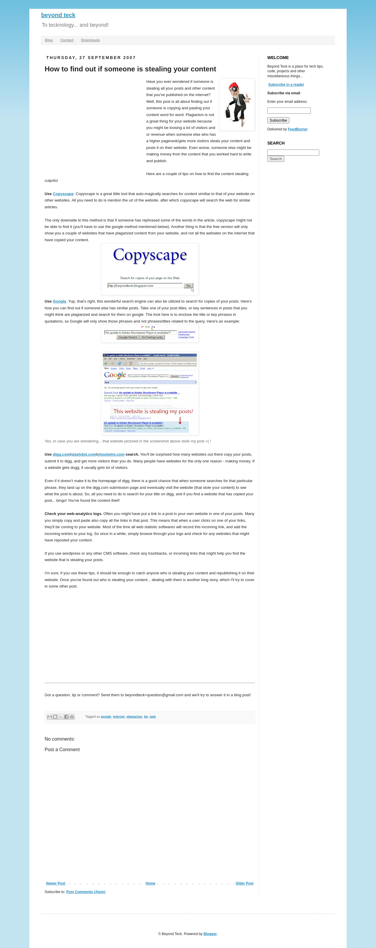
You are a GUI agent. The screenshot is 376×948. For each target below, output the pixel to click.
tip (146, 716)
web (153, 716)
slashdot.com (83, 454)
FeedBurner (298, 129)
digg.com (61, 454)
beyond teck (58, 15)
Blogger (210, 934)
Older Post (245, 883)
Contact (67, 40)
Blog (49, 40)
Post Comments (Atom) (85, 892)
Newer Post (55, 883)
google (106, 716)
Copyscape (63, 194)
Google (59, 301)
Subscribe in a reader (286, 85)
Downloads (90, 40)
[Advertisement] (94, 122)
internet (119, 716)
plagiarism (134, 716)
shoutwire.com (111, 454)
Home (150, 883)
